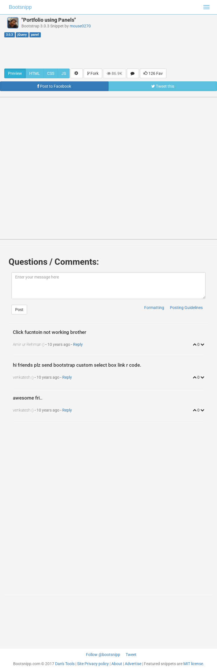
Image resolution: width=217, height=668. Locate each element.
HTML (34, 73)
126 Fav (153, 73)
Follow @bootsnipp (103, 654)
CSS (50, 73)
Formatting (154, 307)
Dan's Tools (65, 663)
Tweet (131, 654)
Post (19, 309)
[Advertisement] (108, 53)
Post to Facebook (54, 86)
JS (63, 73)
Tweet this (162, 86)
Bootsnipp (20, 7)
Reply (78, 344)
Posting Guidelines (186, 307)
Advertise (133, 663)
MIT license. (193, 663)
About (116, 663)
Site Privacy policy (93, 663)
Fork (93, 73)
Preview (15, 73)
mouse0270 (80, 26)
